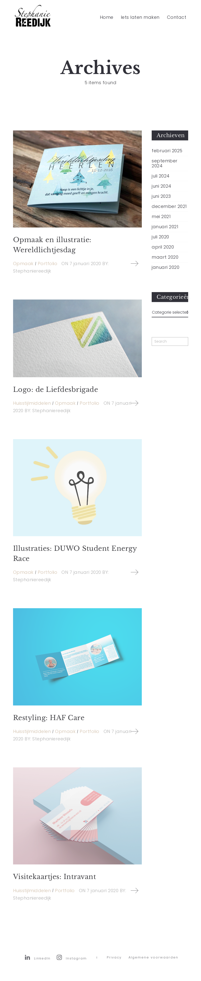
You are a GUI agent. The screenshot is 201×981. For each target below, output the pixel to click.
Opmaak (23, 263)
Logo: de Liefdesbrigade (55, 389)
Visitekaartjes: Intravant (54, 877)
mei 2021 (161, 216)
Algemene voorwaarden (153, 961)
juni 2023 (161, 196)
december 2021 (169, 206)
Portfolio (47, 263)
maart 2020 (165, 257)
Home (106, 17)
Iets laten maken (140, 17)
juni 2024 (161, 186)
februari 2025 (167, 150)
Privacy (114, 961)
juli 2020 (160, 236)
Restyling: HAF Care (49, 718)
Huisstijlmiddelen (32, 403)
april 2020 (163, 247)
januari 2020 (165, 267)
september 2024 (165, 163)
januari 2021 (165, 226)
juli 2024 (161, 176)
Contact (176, 17)
